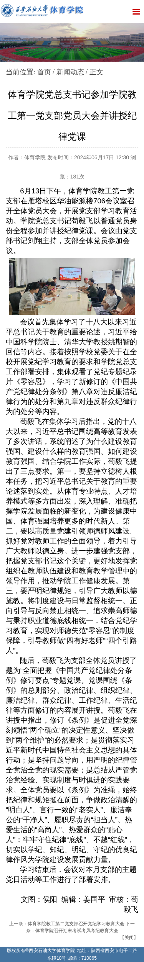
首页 (44, 72)
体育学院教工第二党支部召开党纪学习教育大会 (76, 923)
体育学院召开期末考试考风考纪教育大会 (76, 930)
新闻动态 (70, 72)
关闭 (129, 937)
